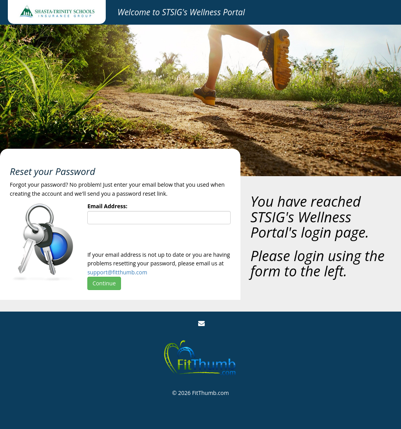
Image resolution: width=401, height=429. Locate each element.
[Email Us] (201, 323)
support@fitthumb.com (117, 272)
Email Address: (107, 206)
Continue (104, 283)
